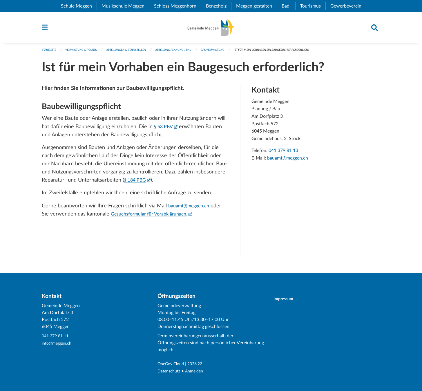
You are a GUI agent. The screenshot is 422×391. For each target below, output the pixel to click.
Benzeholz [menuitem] (218, 6)
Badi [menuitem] (288, 6)
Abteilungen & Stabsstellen (134, 52)
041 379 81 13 (283, 153)
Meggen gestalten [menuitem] (256, 6)
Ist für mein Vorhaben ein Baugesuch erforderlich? (296, 52)
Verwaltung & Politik (85, 52)
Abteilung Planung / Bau (187, 52)
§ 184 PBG (139, 182)
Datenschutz (170, 371)
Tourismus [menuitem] (312, 6)
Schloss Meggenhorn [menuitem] (177, 6)
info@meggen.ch (58, 343)
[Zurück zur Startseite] (211, 29)
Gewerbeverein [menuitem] (348, 6)
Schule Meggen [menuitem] (79, 6)
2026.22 (199, 364)
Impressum (287, 299)
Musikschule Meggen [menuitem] (125, 6)
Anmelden (198, 371)
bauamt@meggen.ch (191, 208)
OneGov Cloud (172, 364)
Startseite (50, 52)
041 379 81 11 (56, 336)
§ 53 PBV (167, 128)
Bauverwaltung (230, 52)
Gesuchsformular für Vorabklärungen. (156, 216)
